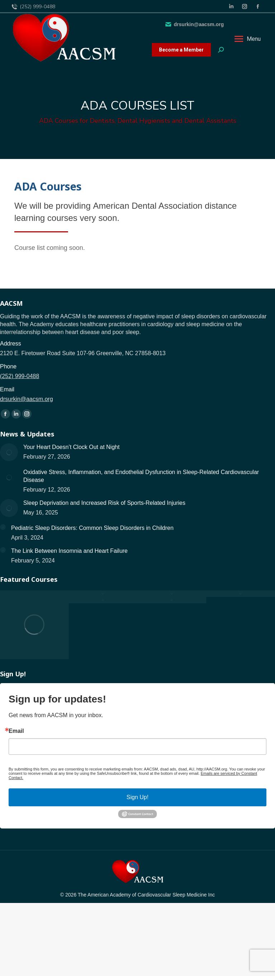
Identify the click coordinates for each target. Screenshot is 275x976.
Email (16, 731)
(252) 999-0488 (33, 6)
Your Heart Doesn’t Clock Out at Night (71, 447)
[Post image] (9, 452)
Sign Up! (137, 797)
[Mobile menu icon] (247, 39)
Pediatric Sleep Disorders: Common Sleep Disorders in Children (92, 528)
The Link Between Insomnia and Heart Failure (69, 551)
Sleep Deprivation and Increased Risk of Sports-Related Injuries (104, 503)
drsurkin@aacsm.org (194, 24)
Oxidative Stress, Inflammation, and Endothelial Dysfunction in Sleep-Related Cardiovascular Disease (141, 476)
